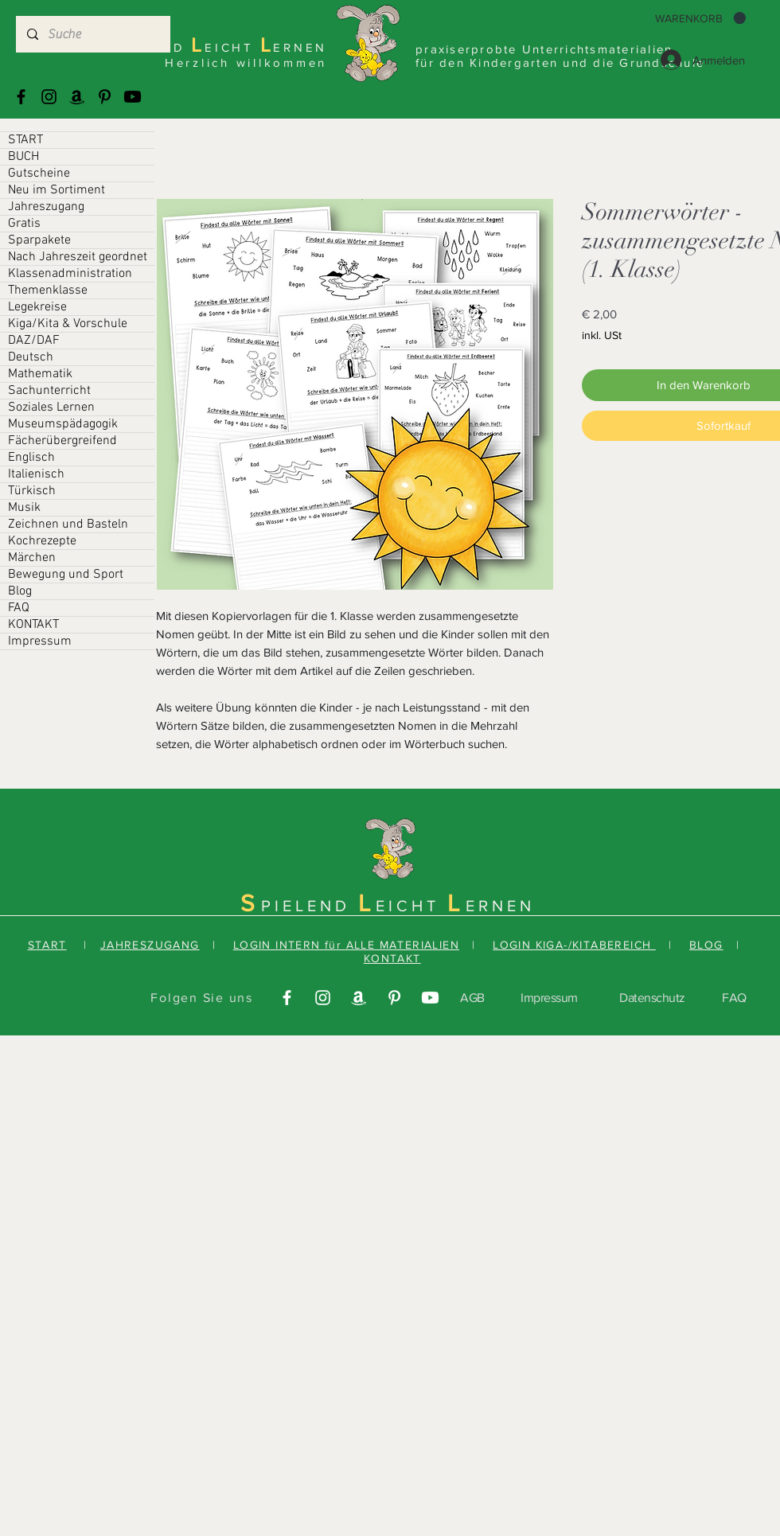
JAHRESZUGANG (150, 944)
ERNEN (500, 905)
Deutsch (30, 357)
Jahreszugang (46, 207)
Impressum (40, 641)
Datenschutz (652, 997)
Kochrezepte (42, 541)
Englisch (31, 458)
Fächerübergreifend (62, 441)
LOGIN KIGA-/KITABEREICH (574, 944)
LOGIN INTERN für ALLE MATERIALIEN (346, 944)
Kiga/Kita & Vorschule (67, 324)
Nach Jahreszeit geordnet (77, 257)
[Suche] (92, 34)
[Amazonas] (77, 97)
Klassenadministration (70, 274)
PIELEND (309, 905)
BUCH (23, 157)
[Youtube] (132, 97)
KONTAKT (33, 625)
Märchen (32, 558)
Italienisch (36, 474)
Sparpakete (39, 240)
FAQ (18, 608)
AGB (472, 997)
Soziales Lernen (51, 407)
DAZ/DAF (34, 341)
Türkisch (32, 491)
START (25, 140)
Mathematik (40, 374)
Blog (20, 591)
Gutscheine (39, 173)
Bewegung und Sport (65, 575)
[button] (700, 18)
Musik (24, 508)
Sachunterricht (49, 391)
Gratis (24, 224)
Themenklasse (48, 290)
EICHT (411, 905)
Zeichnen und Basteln (68, 524)
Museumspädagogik (63, 424)
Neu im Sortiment (56, 190)
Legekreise (37, 307)
